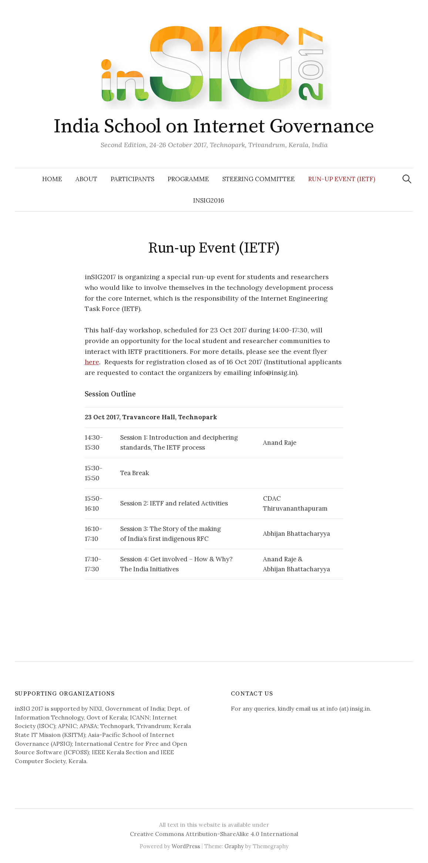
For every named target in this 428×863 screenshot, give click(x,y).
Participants (132, 179)
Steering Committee (258, 179)
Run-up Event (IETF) (341, 179)
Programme (188, 179)
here (92, 362)
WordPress (186, 846)
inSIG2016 (208, 200)
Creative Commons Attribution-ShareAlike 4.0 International (214, 833)
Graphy (234, 846)
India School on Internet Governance (214, 126)
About (86, 179)
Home (52, 179)
